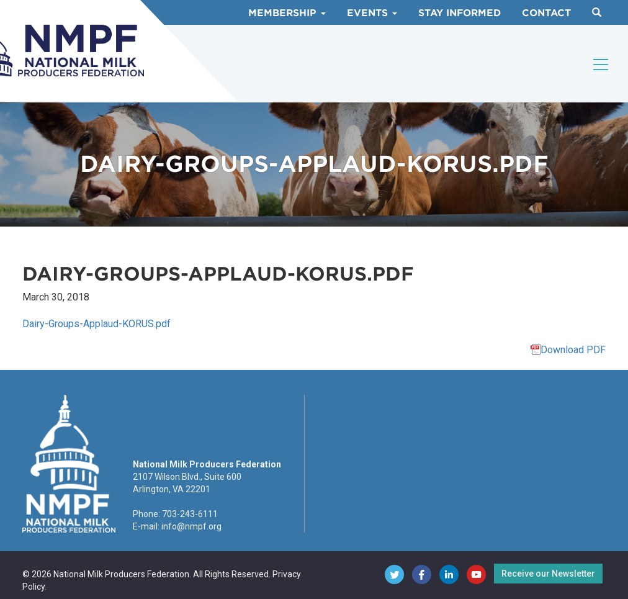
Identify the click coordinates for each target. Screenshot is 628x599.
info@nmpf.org (191, 526)
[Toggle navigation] (601, 64)
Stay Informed (459, 13)
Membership (287, 13)
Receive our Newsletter (548, 574)
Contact (546, 13)
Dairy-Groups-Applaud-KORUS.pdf (96, 324)
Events (372, 13)
